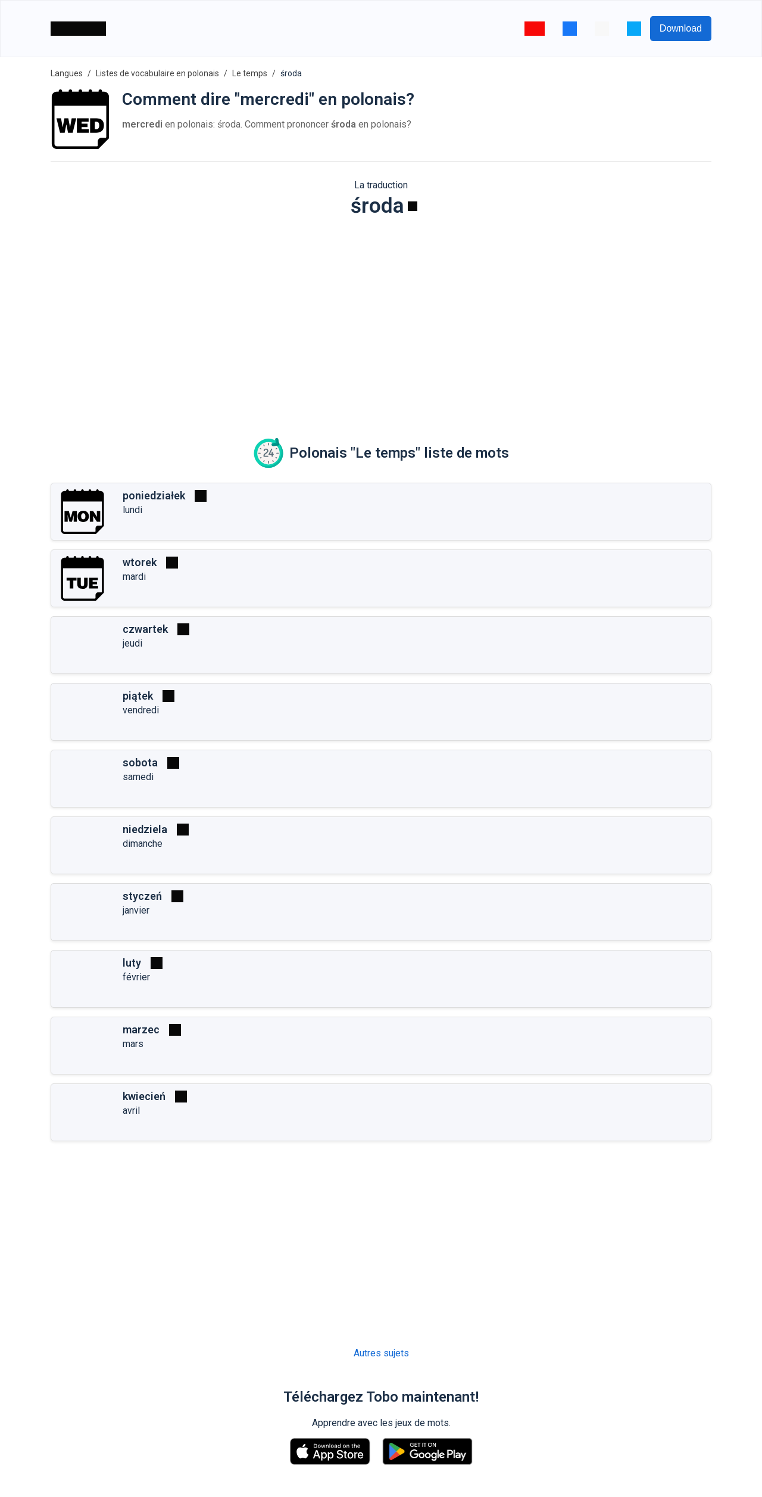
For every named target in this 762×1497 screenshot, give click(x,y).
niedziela (145, 829)
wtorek (140, 562)
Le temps (249, 73)
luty (132, 962)
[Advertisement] (381, 319)
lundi (132, 509)
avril (131, 1110)
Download (681, 28)
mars (133, 1043)
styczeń (142, 896)
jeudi (132, 643)
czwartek (145, 629)
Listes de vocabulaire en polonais (157, 73)
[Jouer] (412, 206)
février (136, 977)
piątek (138, 696)
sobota (140, 762)
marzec (141, 1029)
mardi (134, 576)
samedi (138, 776)
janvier (136, 910)
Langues (67, 73)
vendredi (141, 710)
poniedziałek (154, 495)
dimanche (143, 843)
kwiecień (144, 1096)
